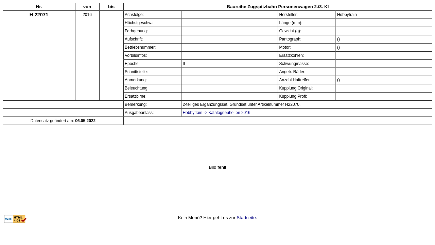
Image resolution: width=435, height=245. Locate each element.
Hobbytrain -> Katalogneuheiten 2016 (216, 112)
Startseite (246, 217)
